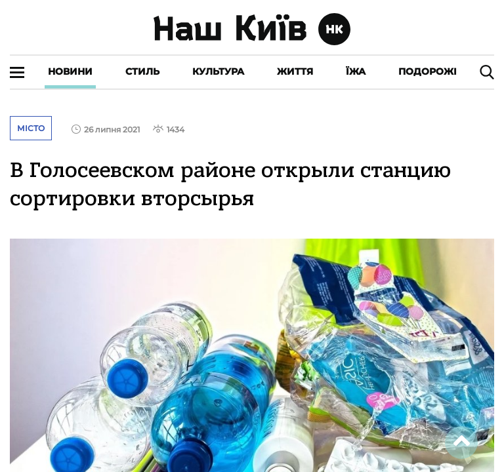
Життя (295, 71)
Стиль (142, 71)
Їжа (356, 71)
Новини (70, 71)
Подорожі (427, 71)
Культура (218, 71)
